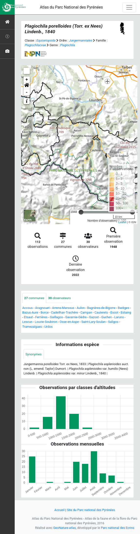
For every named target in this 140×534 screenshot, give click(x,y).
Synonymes (33, 354)
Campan (86, 312)
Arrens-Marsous (63, 308)
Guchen (106, 317)
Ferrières (41, 317)
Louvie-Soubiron (46, 322)
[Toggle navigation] (129, 7)
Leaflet (122, 222)
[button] (26, 86)
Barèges (123, 308)
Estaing (126, 312)
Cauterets (101, 312)
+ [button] (26, 80)
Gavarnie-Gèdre (76, 317)
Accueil (59, 510)
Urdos (48, 326)
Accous (27, 308)
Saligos (113, 322)
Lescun (27, 322)
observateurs (59, 298)
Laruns (119, 317)
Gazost (94, 317)
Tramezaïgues (32, 326)
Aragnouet (42, 308)
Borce (45, 312)
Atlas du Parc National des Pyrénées (71, 7)
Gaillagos (56, 317)
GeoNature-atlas (64, 528)
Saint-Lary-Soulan (93, 322)
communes (34, 298)
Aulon (81, 308)
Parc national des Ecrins (117, 528)
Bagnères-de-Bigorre (101, 308)
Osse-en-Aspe (69, 322)
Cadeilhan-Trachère (64, 312)
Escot (114, 312)
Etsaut (28, 317)
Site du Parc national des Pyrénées (91, 510)
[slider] (81, 212)
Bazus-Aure (30, 312)
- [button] (26, 92)
